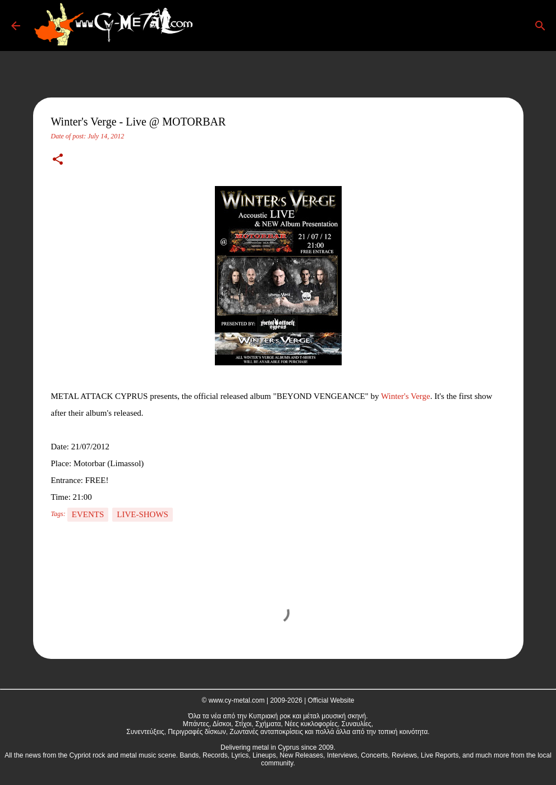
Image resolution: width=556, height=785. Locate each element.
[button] (58, 160)
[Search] (215, 25)
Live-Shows (142, 514)
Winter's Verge (405, 396)
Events (88, 514)
